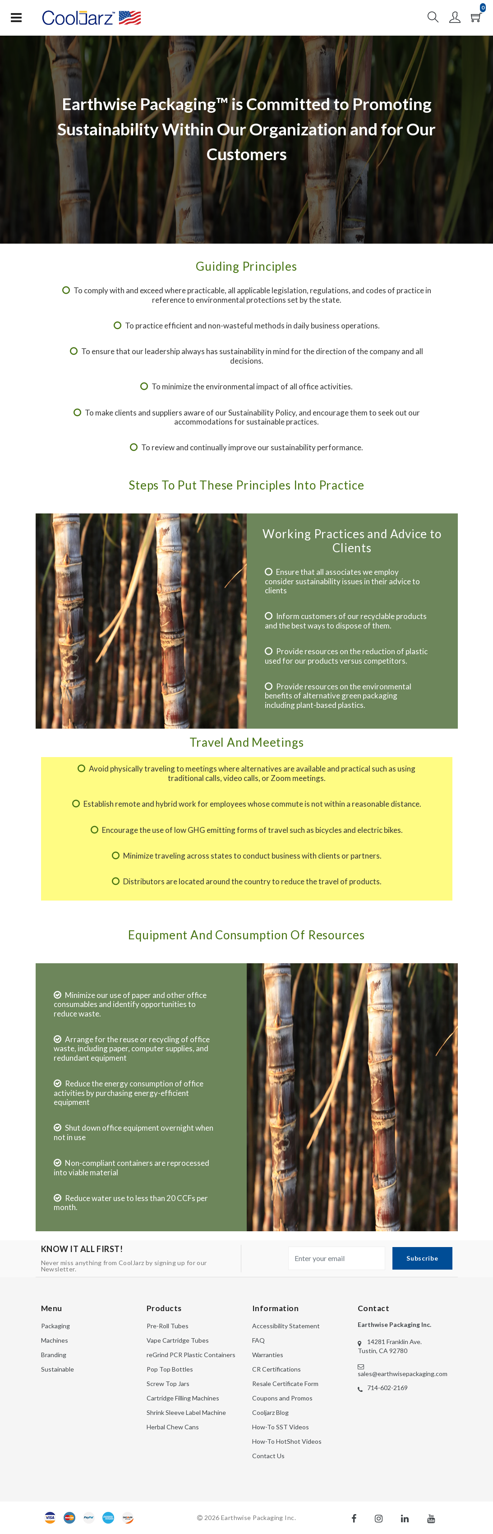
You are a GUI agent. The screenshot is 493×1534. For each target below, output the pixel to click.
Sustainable (57, 1369)
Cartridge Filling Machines (183, 1398)
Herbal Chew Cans (173, 1427)
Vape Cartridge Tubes (178, 1340)
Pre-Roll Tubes (168, 1326)
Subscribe (422, 1258)
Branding (53, 1354)
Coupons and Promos (282, 1398)
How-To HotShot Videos (287, 1441)
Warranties (267, 1354)
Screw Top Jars (168, 1383)
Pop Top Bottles (170, 1369)
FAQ (258, 1340)
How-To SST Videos (280, 1427)
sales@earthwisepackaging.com (402, 1373)
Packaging (55, 1326)
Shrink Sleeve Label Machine (186, 1412)
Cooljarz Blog (270, 1412)
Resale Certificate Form (285, 1383)
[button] (433, 19)
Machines (54, 1340)
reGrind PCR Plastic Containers (191, 1354)
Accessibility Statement (286, 1326)
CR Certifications (276, 1369)
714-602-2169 (387, 1387)
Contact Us (268, 1456)
